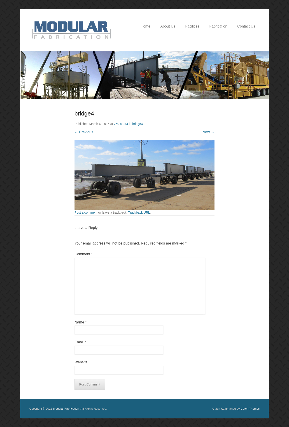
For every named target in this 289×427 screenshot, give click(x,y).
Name (80, 322)
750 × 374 (121, 124)
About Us (167, 26)
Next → (208, 132)
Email (80, 342)
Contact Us (246, 26)
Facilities (192, 26)
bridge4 (137, 124)
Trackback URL (139, 212)
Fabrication (218, 26)
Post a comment (86, 212)
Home (145, 26)
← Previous (84, 132)
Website (81, 362)
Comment (84, 254)
